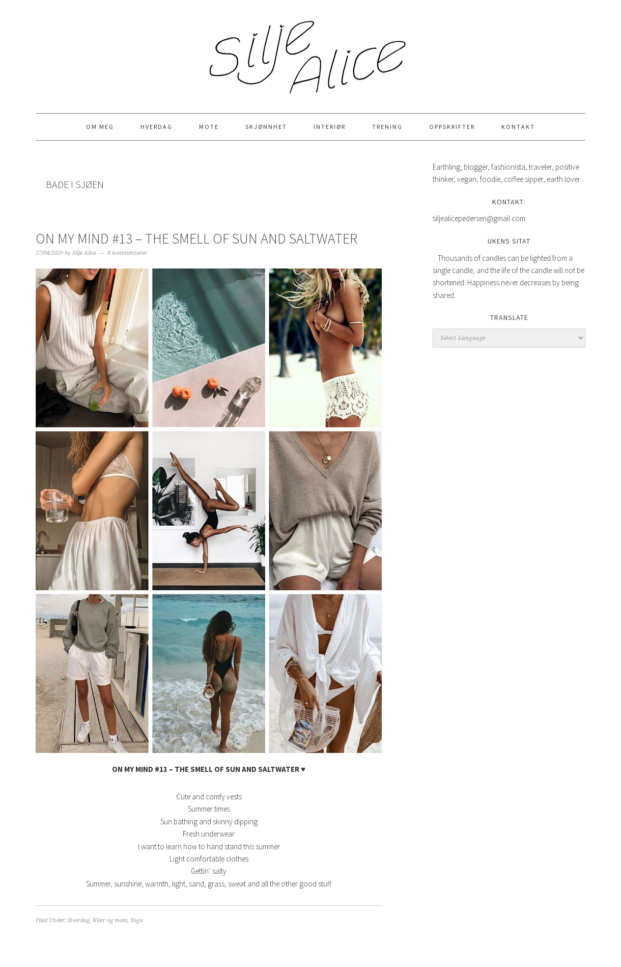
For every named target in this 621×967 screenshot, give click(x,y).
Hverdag (79, 920)
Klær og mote (110, 920)
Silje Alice (310, 52)
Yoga (136, 920)
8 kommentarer (127, 253)
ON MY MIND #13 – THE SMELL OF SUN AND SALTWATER (196, 238)
